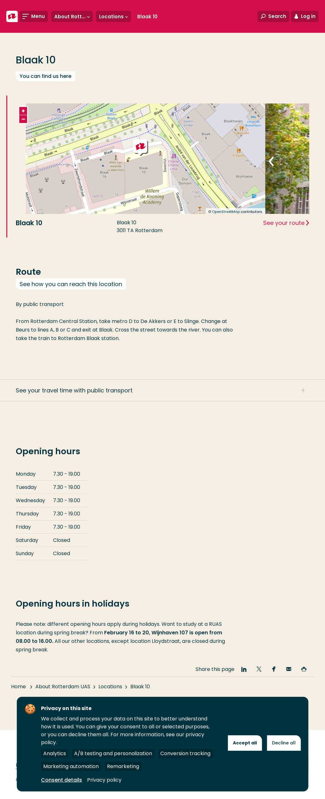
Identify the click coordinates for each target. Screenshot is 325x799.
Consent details (61, 780)
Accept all (245, 743)
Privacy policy (104, 780)
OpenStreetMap (226, 211)
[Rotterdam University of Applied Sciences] (12, 16)
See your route (283, 223)
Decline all (284, 743)
